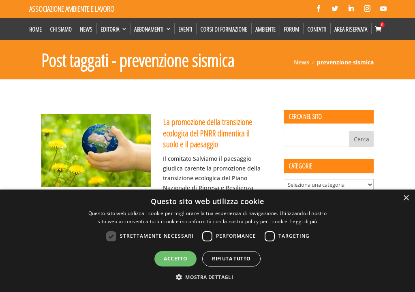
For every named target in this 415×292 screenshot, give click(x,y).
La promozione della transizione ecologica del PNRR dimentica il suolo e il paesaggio (207, 133)
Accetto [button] (175, 258)
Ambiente (265, 29)
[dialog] (207, 241)
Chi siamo (61, 29)
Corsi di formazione (223, 29)
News (86, 29)
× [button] (406, 198)
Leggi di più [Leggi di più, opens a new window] (303, 221)
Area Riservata (350, 29)
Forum (291, 29)
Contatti (316, 29)
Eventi (185, 29)
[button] (207, 277)
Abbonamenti (148, 29)
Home (35, 29)
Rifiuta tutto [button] (231, 258)
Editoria (110, 29)
